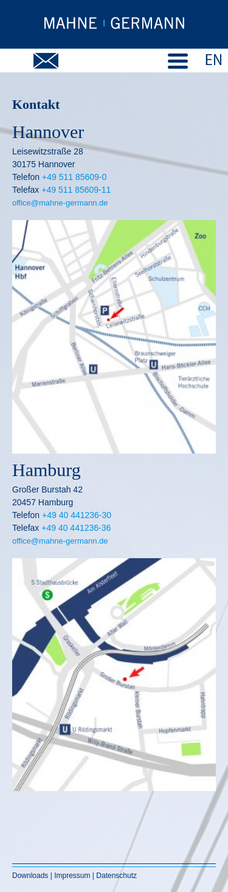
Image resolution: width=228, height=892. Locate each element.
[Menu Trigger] (177, 60)
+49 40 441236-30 (76, 515)
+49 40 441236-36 (76, 528)
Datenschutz (116, 875)
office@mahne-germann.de (60, 202)
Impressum (72, 875)
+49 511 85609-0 (74, 177)
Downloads (31, 875)
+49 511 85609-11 (76, 190)
